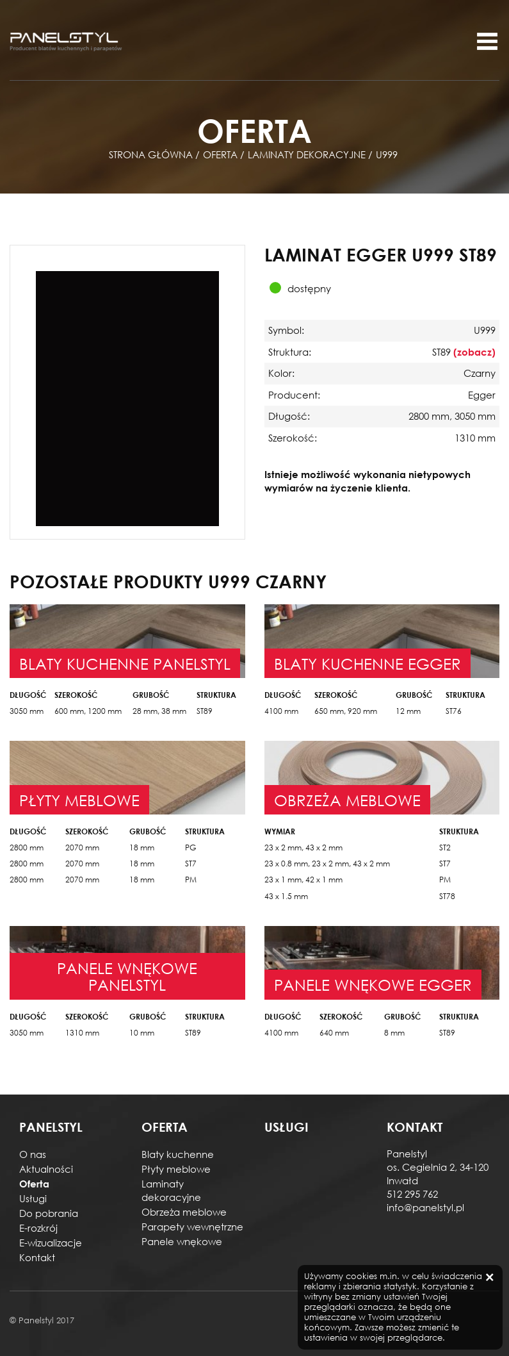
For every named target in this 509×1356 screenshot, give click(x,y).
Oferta (34, 1183)
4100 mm (281, 711)
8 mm (394, 1032)
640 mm (334, 1032)
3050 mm (27, 711)
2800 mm (27, 847)
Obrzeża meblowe (184, 1211)
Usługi (33, 1198)
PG (190, 847)
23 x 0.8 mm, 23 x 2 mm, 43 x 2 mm (327, 863)
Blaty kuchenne (177, 1154)
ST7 (191, 863)
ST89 (205, 711)
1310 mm (82, 1032)
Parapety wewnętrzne (192, 1226)
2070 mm (82, 847)
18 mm (141, 847)
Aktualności (46, 1168)
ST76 (454, 711)
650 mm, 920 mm (345, 711)
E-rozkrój (38, 1227)
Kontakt (37, 1257)
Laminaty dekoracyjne (171, 1190)
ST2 (445, 847)
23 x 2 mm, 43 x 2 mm (303, 847)
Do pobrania (48, 1213)
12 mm (408, 711)
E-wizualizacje (50, 1242)
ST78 (447, 896)
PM (191, 879)
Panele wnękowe (181, 1241)
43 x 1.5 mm (286, 896)
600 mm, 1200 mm (88, 711)
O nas (32, 1154)
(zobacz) (474, 352)
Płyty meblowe (176, 1168)
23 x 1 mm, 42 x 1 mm (303, 879)
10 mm (141, 1032)
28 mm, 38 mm (159, 711)
